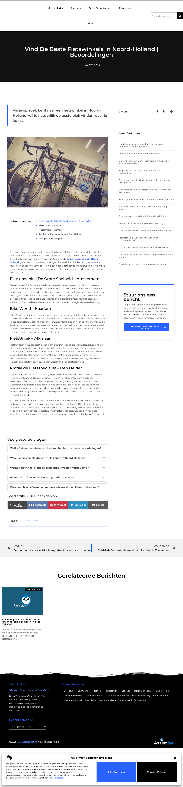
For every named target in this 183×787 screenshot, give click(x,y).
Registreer (125, 8)
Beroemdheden (142, 690)
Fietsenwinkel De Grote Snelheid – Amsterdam (66, 221)
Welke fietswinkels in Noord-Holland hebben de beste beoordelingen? (57, 448)
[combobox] (164, 15)
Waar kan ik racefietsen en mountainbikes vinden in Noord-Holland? (57, 487)
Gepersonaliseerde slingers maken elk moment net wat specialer (145, 181)
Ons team (83, 690)
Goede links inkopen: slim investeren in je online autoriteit (138, 695)
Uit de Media (55, 8)
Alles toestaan (116, 772)
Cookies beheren (157, 772)
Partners (76, 8)
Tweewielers (91, 64)
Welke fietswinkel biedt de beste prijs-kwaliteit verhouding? (57, 468)
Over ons (68, 690)
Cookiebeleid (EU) (73, 695)
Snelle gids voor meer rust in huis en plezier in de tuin (146, 199)
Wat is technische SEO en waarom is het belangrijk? (145, 230)
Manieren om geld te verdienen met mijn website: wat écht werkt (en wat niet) (105, 700)
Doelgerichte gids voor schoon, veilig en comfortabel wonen (146, 255)
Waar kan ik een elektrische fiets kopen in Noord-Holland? (57, 458)
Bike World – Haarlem (51, 225)
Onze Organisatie (100, 8)
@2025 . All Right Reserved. (34, 742)
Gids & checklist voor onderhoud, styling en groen (144, 247)
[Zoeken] (180, 15)
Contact (89, 23)
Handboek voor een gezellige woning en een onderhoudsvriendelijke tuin (142, 145)
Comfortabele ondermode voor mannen (139, 153)
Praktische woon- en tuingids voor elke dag (141, 223)
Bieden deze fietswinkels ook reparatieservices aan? (57, 478)
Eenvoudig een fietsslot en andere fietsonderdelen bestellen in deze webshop (21, 621)
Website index (94, 695)
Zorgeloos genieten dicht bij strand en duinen (142, 216)
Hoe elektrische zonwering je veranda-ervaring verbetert (143, 207)
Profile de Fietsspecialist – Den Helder (60, 234)
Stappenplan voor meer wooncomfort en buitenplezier (140, 171)
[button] (175, 757)
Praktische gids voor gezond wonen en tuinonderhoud (138, 238)
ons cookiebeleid (56, 778)
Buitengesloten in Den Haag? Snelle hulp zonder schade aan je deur (144, 162)
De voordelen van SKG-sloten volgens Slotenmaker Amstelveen (145, 190)
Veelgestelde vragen (50, 238)
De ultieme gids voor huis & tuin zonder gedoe (142, 264)
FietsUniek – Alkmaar (51, 229)
